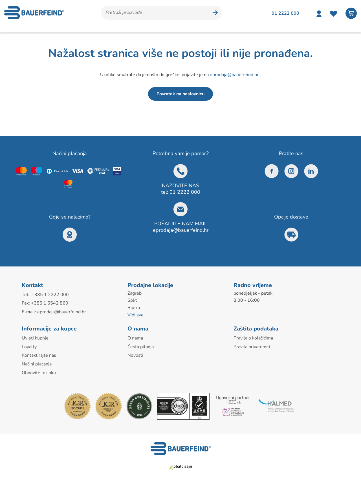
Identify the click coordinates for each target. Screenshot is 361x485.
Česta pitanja (140, 347)
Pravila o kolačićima (253, 338)
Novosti (135, 355)
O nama (135, 338)
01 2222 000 (185, 192)
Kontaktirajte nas (39, 355)
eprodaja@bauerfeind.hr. (235, 75)
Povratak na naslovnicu (180, 94)
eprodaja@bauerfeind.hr (180, 230)
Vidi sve (135, 315)
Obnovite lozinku (39, 373)
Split (132, 300)
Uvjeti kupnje (35, 338)
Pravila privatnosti (252, 347)
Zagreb (134, 293)
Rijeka (133, 308)
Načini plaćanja (37, 364)
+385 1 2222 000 (50, 295)
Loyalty (29, 347)
